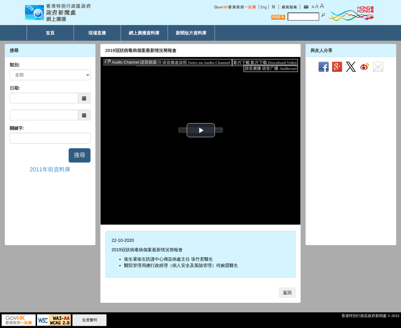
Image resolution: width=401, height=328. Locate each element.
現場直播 (97, 32)
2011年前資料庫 (50, 169)
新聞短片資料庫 (191, 32)
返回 (287, 292)
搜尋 (79, 155)
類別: (15, 64)
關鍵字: (17, 128)
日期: (15, 88)
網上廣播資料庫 (144, 32)
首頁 (50, 32)
